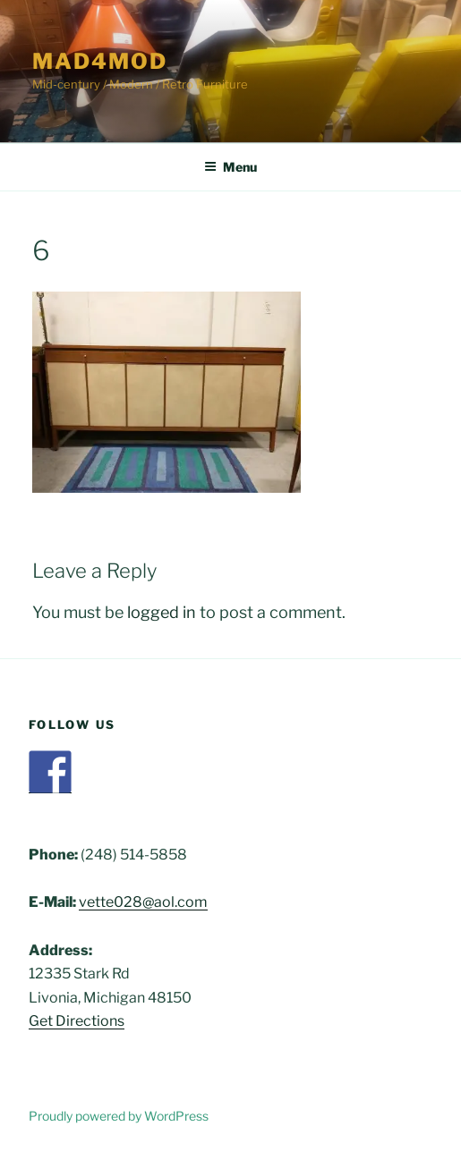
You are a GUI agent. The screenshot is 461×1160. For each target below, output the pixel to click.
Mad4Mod (99, 61)
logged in (161, 612)
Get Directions (76, 1020)
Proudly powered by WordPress (119, 1115)
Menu (230, 166)
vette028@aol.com (143, 901)
